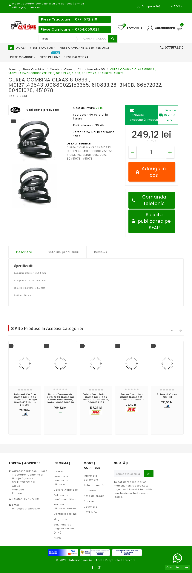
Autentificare (165, 28)
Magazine (60, 519)
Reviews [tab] (100, 252)
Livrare (58, 471)
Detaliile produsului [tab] (63, 252)
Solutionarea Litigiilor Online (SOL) (64, 528)
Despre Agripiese (66, 490)
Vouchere (90, 507)
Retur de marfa (94, 485)
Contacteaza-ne (65, 514)
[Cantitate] (151, 152)
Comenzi (90, 490)
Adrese (89, 501)
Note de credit (94, 496)
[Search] (95, 38)
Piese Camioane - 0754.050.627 (70, 29)
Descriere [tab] (24, 252)
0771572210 (31, 499)
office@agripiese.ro (26, 508)
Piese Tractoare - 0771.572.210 (69, 19)
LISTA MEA (90, 512)
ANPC (57, 538)
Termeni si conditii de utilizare (61, 480)
